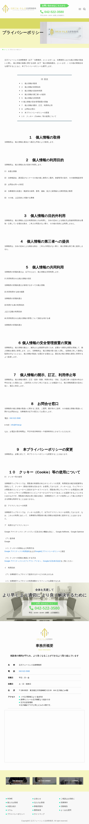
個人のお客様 (12, 802)
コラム (10, 810)
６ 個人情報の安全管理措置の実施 (34, 102)
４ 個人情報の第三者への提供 (33, 94)
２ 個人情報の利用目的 (30, 87)
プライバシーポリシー (16, 814)
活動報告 (64, 806)
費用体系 (37, 810)
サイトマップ (39, 814)
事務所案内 (38, 806)
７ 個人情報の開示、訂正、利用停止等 (37, 105)
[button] (84, 9)
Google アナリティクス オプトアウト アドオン (22, 561)
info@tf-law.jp (16, 425)
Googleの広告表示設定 (52, 561)
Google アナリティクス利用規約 (17, 551)
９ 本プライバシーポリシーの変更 (35, 113)
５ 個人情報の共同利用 (30, 98)
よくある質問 (66, 810)
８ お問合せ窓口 (28, 109)
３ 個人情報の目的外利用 (31, 91)
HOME (10, 799)
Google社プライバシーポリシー (47, 551)
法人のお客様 (39, 802)
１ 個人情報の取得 (29, 83)
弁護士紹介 (11, 806)
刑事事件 (64, 802)
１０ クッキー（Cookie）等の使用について (38, 116)
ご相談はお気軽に (68, 799)
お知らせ (37, 799)
